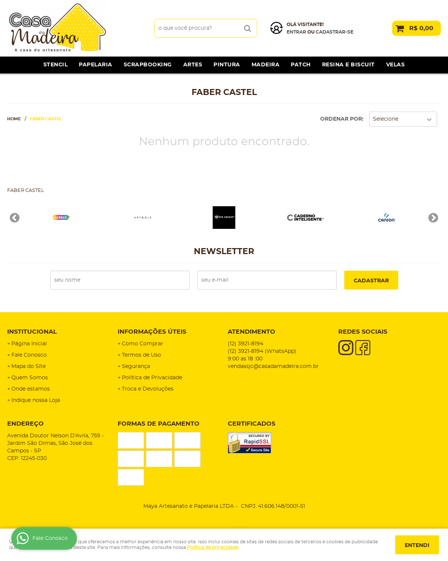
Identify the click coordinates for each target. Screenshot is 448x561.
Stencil (55, 64)
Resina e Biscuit (348, 64)
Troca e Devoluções (147, 389)
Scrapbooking (148, 64)
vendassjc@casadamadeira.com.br (273, 366)
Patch (301, 64)
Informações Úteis (152, 332)
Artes (193, 64)
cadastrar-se (334, 32)
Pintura (226, 64)
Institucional (32, 332)
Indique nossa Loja (35, 400)
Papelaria (95, 64)
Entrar (296, 32)
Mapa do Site (28, 366)
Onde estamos (30, 389)
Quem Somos (29, 377)
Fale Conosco (29, 355)
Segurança (136, 366)
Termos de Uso (141, 355)
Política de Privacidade (152, 377)
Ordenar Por (341, 119)
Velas (395, 64)
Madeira (266, 64)
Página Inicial (29, 343)
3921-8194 (245, 343)
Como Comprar (142, 343)
